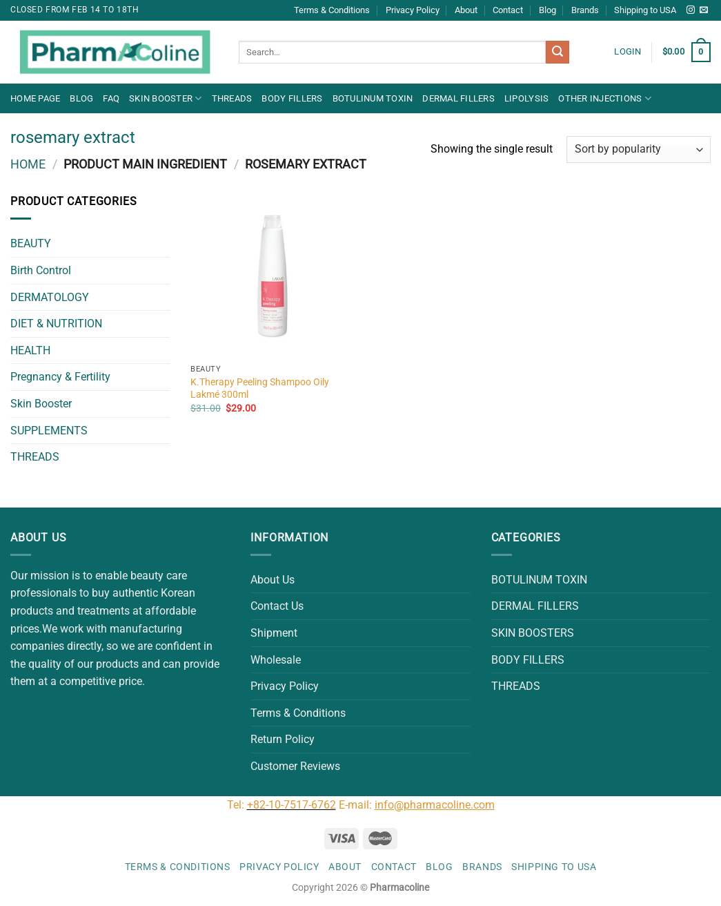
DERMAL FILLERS (458, 98)
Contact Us (277, 606)
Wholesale (275, 659)
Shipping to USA (645, 10)
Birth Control (40, 270)
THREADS (232, 98)
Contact (508, 10)
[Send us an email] (704, 10)
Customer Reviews (295, 766)
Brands (585, 10)
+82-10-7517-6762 (291, 804)
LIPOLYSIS (526, 98)
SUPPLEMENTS (49, 430)
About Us (272, 579)
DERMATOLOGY (49, 297)
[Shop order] (638, 149)
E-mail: (417, 804)
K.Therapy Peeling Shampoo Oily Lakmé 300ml (259, 388)
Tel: (237, 804)
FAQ (111, 98)
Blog (547, 10)
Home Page (35, 98)
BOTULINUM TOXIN (373, 98)
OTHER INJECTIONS (604, 98)
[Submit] (557, 52)
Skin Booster (165, 98)
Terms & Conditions (332, 10)
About (466, 10)
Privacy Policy (412, 10)
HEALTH (30, 350)
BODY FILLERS (291, 98)
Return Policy (282, 739)
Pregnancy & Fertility (60, 376)
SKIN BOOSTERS (532, 632)
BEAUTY (30, 243)
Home (28, 164)
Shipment (273, 632)
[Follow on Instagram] (691, 10)
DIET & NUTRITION (56, 323)
